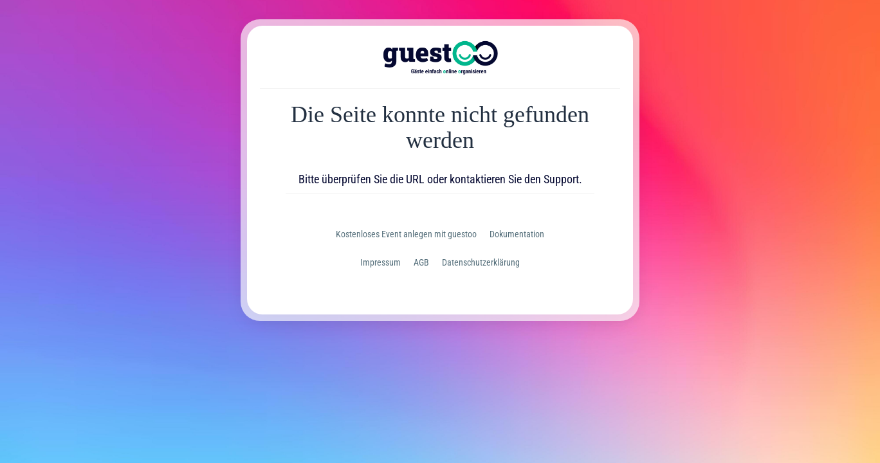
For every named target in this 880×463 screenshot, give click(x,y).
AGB (421, 262)
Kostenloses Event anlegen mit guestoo (406, 234)
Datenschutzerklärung (481, 262)
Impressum (380, 262)
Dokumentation (517, 234)
